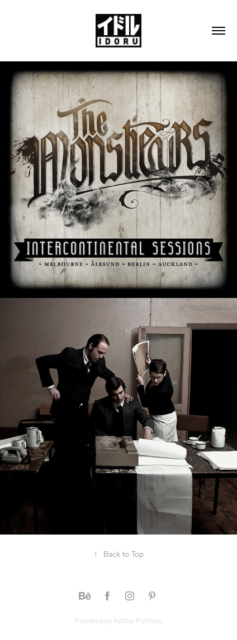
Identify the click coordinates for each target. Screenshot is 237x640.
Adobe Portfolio (137, 620)
